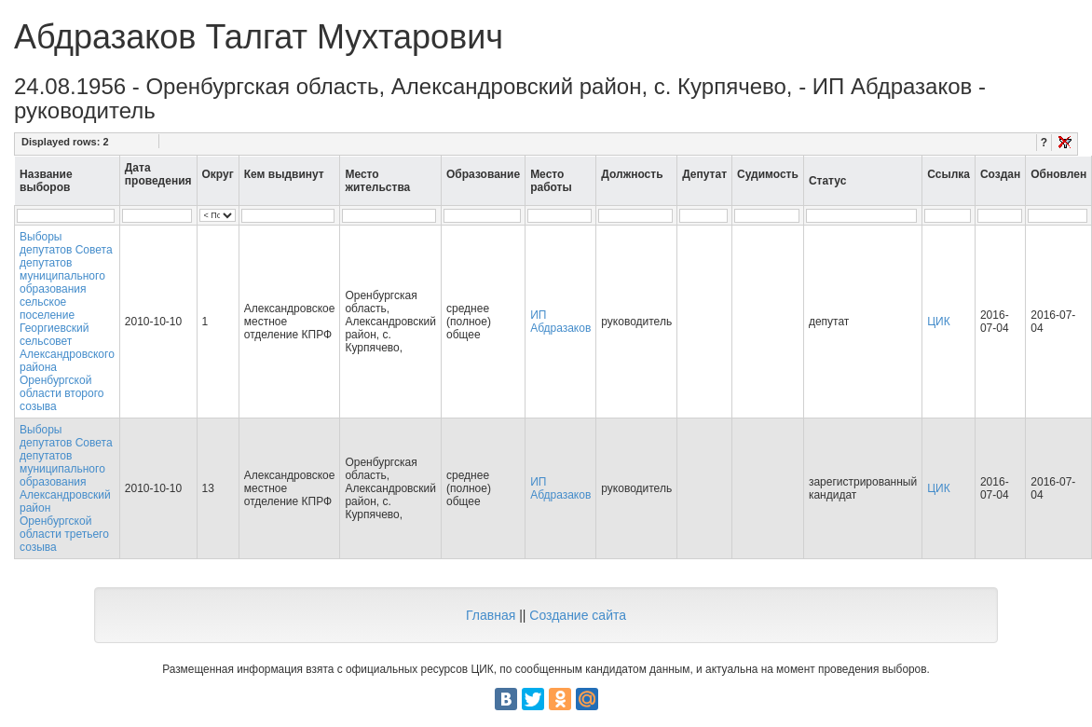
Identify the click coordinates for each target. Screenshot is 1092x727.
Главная (490, 615)
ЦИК (938, 321)
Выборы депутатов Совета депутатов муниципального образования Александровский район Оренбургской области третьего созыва (66, 488)
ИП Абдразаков (560, 322)
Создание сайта (577, 615)
